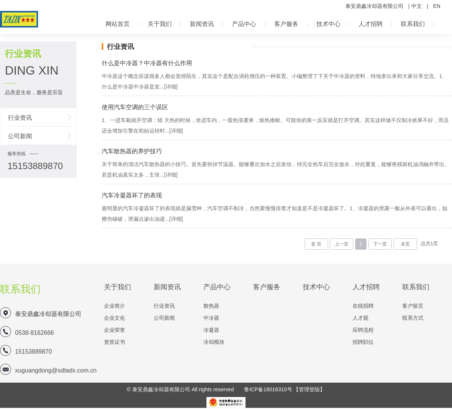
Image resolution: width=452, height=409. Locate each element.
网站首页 (117, 24)
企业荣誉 (114, 330)
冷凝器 (211, 330)
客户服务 (286, 24)
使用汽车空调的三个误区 (135, 107)
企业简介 (114, 306)
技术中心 (328, 24)
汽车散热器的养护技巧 (132, 151)
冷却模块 (213, 342)
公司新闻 (20, 136)
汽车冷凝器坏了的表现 (132, 195)
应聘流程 (363, 330)
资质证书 (114, 342)
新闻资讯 (202, 24)
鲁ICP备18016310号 (268, 389)
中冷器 (211, 318)
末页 (405, 244)
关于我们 (160, 24)
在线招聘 (363, 306)
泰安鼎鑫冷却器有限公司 (374, 6)
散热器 (211, 306)
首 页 (316, 244)
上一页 (341, 244)
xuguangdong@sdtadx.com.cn (55, 370)
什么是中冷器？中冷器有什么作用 (147, 63)
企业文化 (114, 318)
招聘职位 (363, 342)
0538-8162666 (34, 333)
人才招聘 (371, 24)
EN (436, 6)
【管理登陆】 (309, 389)
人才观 (360, 318)
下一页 (380, 244)
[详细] (171, 87)
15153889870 (33, 351)
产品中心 (244, 24)
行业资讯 (20, 117)
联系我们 (413, 24)
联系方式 (412, 318)
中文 (416, 6)
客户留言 (412, 306)
